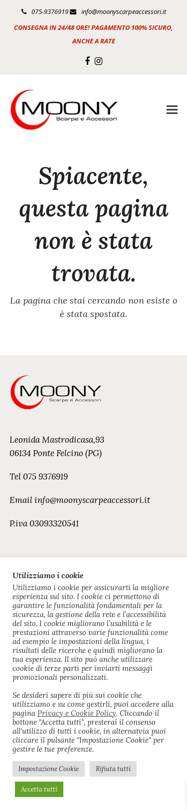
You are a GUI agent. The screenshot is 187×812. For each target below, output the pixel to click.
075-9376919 (49, 11)
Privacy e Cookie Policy (76, 713)
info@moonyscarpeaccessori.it (123, 11)
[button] (172, 110)
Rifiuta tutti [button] (113, 769)
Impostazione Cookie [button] (48, 769)
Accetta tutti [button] (39, 789)
